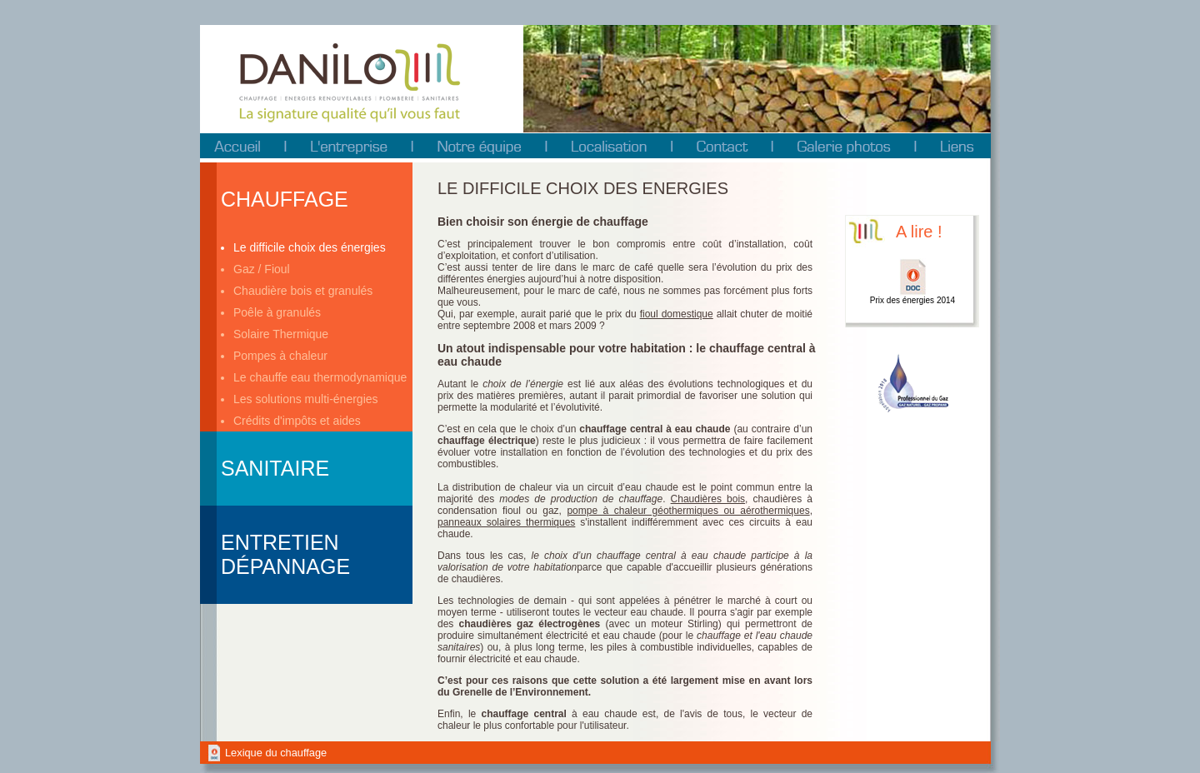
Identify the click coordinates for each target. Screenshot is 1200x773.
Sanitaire (275, 468)
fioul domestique (676, 314)
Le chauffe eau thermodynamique (320, 377)
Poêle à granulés (277, 312)
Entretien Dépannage (285, 554)
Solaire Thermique (280, 334)
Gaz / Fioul (261, 269)
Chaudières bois (708, 499)
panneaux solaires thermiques (506, 522)
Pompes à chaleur (280, 355)
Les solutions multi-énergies (305, 399)
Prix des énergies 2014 (912, 300)
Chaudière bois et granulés (302, 290)
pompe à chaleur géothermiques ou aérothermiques (688, 510)
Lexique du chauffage (276, 752)
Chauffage (284, 199)
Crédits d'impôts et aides (297, 420)
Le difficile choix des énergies (309, 247)
